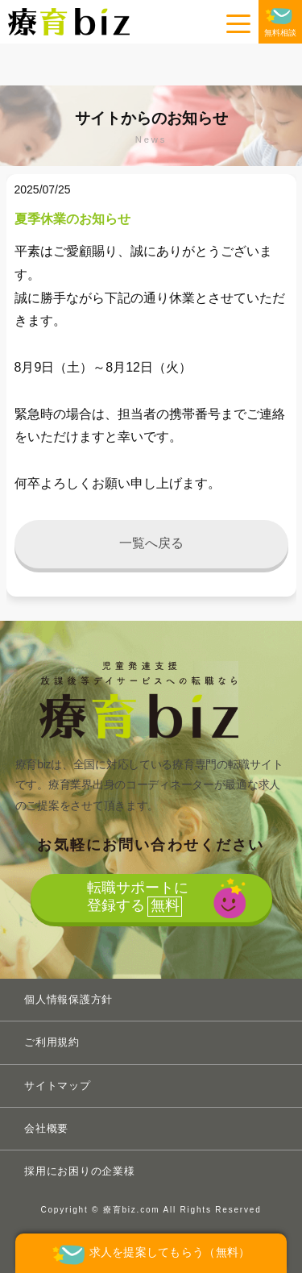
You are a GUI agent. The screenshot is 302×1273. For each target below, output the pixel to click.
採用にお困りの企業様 (79, 1171)
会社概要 (46, 1128)
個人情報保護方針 (68, 999)
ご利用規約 (52, 1042)
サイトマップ (57, 1086)
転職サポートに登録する (137, 898)
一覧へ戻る (151, 543)
